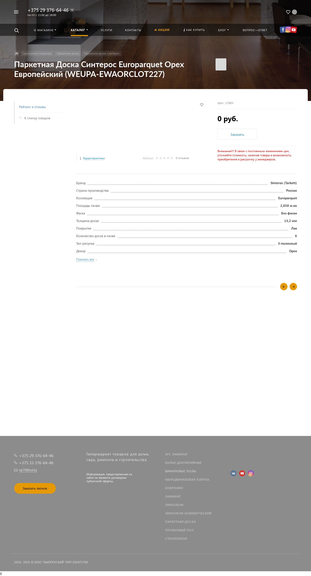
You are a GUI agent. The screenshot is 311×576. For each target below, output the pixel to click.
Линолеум (174, 505)
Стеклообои (176, 538)
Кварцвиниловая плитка (187, 479)
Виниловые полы (180, 471)
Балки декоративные (183, 463)
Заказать (237, 134)
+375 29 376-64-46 (47, 9)
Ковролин (174, 488)
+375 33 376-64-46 (36, 462)
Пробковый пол (179, 530)
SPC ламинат (176, 454)
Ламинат (173, 496)
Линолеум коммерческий (188, 513)
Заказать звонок (35, 488)
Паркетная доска (180, 522)
